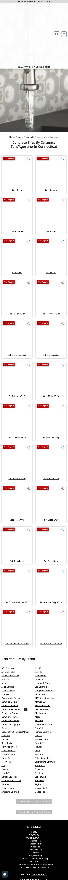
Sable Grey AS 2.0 (51, 423)
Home (12, 205)
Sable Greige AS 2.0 (17, 423)
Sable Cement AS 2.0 (51, 382)
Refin (39, 819)
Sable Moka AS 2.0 (51, 464)
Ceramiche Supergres (13, 792)
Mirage (40, 785)
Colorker (7, 796)
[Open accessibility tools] (5, 874)
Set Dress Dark (51, 629)
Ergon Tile (8, 830)
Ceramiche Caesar (11, 781)
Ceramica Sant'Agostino (14, 778)
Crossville (7, 804)
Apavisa (6, 748)
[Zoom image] (28, 227)
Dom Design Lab (11, 815)
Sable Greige (17, 300)
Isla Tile (40, 740)
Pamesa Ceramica (45, 800)
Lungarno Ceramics (46, 759)
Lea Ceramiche (44, 755)
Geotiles (7, 852)
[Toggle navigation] (64, 34)
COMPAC (7, 763)
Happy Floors (9, 856)
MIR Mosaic (42, 763)
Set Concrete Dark (51, 547)
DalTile (7, 808)
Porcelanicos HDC (45, 808)
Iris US (40, 736)
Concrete (30, 205)
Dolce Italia (8, 811)
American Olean (10, 740)
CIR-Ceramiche (10, 759)
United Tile (42, 860)
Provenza (41, 815)
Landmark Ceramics (46, 751)
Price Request (9, 227)
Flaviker (6, 838)
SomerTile (41, 849)
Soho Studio (42, 845)
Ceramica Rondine (12, 774)
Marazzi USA (43, 770)
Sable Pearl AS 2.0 (17, 464)
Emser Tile (8, 826)
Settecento (42, 834)
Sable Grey (51, 300)
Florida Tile (8, 841)
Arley (5, 751)
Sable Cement (51, 258)
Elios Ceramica (10, 823)
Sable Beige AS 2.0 (16, 382)
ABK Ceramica (9, 736)
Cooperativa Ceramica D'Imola (17, 800)
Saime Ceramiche (44, 826)
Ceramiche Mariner (11, 785)
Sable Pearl (17, 341)
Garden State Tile (11, 845)
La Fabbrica (42, 748)
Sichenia (41, 838)
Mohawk (41, 789)
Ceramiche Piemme (12, 789)
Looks (20, 205)
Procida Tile (42, 811)
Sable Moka (51, 341)
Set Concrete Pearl (17, 547)
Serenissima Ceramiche (48, 830)
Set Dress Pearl (17, 629)
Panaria (40, 804)
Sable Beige (17, 258)
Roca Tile (41, 823)
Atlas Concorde (10, 755)
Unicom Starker (44, 856)
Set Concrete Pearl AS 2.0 (17, 712)
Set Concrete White (17, 506)
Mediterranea (43, 781)
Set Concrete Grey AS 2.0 (51, 671)
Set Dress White (17, 588)
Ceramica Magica (11, 770)
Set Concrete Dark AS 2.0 (51, 712)
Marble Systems (44, 774)
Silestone (41, 841)
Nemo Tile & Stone (45, 792)
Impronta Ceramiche (13, 860)
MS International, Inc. (47, 766)
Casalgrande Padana (13, 766)
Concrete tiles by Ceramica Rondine (34, 870)
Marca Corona (43, 778)
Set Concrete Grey (51, 506)
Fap (5, 834)
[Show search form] (56, 34)
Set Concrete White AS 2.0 (17, 671)
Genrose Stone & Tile (13, 849)
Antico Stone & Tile (11, 744)
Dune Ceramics (10, 819)
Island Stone (42, 744)
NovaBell (41, 796)
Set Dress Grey (51, 588)
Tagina (40, 852)
